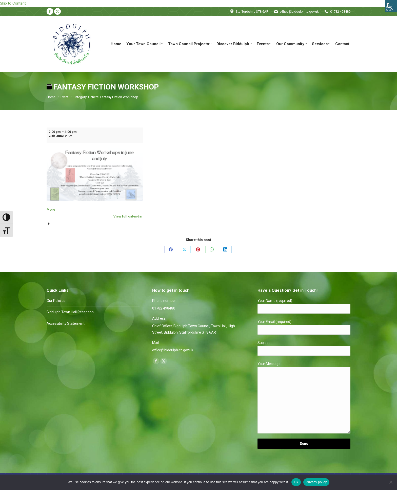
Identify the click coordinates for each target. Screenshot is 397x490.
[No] (390, 482)
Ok (296, 482)
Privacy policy (316, 482)
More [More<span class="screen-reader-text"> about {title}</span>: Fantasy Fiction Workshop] (51, 209)
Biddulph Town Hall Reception (70, 312)
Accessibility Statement (66, 323)
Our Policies (56, 301)
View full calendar (128, 216)
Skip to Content (13, 3)
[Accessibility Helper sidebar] (391, 6)
